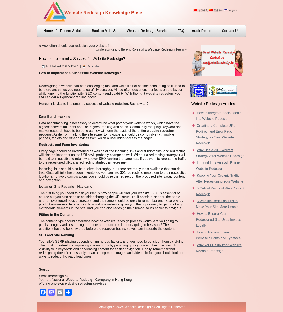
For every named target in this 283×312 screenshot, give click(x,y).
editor (96, 66)
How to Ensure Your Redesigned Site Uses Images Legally (218, 219)
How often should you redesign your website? (75, 45)
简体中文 (216, 10)
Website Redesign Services (148, 31)
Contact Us (230, 31)
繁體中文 (201, 10)
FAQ (181, 31)
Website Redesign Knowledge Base (103, 12)
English (230, 10)
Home (48, 31)
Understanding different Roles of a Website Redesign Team (140, 49)
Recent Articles (72, 31)
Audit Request (203, 31)
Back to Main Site (105, 31)
